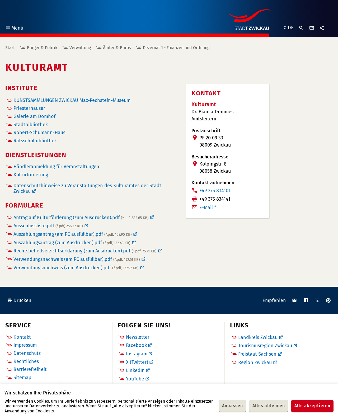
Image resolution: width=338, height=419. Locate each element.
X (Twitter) (137, 362)
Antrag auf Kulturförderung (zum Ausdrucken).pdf (81, 217)
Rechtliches (26, 361)
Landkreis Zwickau (258, 337)
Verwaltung (80, 47)
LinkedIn (135, 370)
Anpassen (232, 405)
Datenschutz (27, 353)
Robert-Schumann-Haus (39, 132)
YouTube (135, 379)
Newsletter (137, 337)
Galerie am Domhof (34, 116)
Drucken (19, 300)
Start (10, 47)
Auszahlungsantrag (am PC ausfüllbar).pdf (72, 234)
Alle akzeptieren (312, 405)
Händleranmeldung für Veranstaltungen (56, 167)
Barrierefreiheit (30, 369)
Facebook (136, 345)
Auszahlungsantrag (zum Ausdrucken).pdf (71, 243)
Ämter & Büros (117, 47)
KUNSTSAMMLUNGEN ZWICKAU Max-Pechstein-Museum (71, 100)
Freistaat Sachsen (257, 354)
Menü (14, 28)
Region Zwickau (255, 362)
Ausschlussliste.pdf (48, 226)
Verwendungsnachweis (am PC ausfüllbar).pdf (76, 259)
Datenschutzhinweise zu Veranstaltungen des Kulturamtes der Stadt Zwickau (87, 188)
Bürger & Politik (42, 47)
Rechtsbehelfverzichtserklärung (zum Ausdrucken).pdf (85, 251)
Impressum (25, 345)
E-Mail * (207, 207)
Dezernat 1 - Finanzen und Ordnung (176, 47)
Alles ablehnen (268, 405)
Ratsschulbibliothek (35, 141)
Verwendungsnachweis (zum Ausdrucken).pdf (76, 268)
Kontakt (22, 337)
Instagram (136, 354)
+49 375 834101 (215, 191)
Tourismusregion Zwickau (265, 346)
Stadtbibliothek (30, 125)
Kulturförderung (30, 175)
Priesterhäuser (29, 108)
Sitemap (22, 377)
